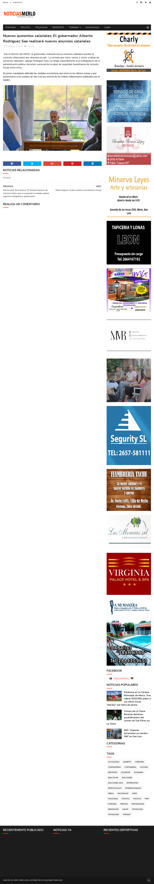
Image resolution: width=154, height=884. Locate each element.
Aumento (127, 762)
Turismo (74, 27)
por (147, 799)
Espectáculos (115, 788)
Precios (124, 804)
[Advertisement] (26, 854)
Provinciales (138, 804)
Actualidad (113, 762)
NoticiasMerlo (121, 678)
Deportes (58, 27)
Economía (138, 772)
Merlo (111, 793)
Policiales (41, 27)
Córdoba (139, 762)
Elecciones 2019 (115, 783)
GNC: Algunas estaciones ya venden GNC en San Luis (136, 733)
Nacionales (92, 27)
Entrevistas (132, 783)
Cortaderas (130, 767)
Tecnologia (137, 809)
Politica (26, 27)
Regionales (113, 809)
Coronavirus (114, 767)
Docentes (125, 772)
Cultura (144, 767)
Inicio (5, 3)
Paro (134, 793)
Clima (107, 27)
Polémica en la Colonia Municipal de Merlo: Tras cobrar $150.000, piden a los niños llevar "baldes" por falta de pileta (129, 698)
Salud (125, 809)
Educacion (113, 778)
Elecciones (127, 778)
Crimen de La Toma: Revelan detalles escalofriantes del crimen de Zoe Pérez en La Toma (128, 717)
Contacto (17, 3)
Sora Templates (21, 880)
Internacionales (133, 788)
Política (137, 799)
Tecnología (113, 814)
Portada (10, 27)
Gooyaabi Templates (53, 880)
